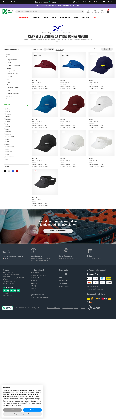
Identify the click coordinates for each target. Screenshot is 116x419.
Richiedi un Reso (36, 278)
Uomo (8, 54)
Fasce (9, 85)
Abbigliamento (65, 17)
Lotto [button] (6, 141)
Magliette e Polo (12, 60)
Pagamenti (34, 283)
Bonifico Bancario (92, 286)
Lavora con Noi (63, 280)
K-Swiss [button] (7, 131)
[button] (6, 2)
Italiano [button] (15, 2)
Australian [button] (8, 114)
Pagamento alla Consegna (95, 289)
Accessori (85, 17)
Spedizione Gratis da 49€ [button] (86, 2)
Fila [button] (6, 124)
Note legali (34, 286)
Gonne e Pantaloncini (13, 65)
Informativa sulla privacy (70, 308)
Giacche (9, 76)
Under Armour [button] (9, 157)
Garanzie (33, 288)
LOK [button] (6, 139)
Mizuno (50, 49)
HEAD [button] (7, 126)
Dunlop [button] (7, 121)
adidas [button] (7, 109)
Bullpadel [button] (7, 119)
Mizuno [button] (7, 144)
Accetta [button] (32, 410)
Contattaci (34, 291)
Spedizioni (34, 280)
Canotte (9, 62)
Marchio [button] (7, 105)
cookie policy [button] (35, 396)
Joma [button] (6, 129)
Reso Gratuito (108, 2)
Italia (6, 259)
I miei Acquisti (35, 273)
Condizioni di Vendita (53, 308)
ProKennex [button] (8, 152)
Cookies (83, 308)
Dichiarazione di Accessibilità (40, 297)
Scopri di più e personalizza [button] (22, 414)
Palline (54, 17)
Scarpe (76, 17)
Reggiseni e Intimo (13, 87)
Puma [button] (6, 154)
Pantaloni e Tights (12, 73)
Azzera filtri (59, 49)
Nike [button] (6, 149)
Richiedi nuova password (38, 275)
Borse (46, 17)
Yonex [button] (7, 159)
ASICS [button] (7, 111)
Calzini (9, 90)
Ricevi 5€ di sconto (58, 231)
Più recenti (107, 49)
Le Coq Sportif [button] (9, 136)
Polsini (9, 82)
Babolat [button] (7, 116)
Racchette (36, 17)
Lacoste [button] (7, 134)
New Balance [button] (9, 146)
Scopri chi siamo (64, 286)
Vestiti (9, 68)
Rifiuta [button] (12, 410)
